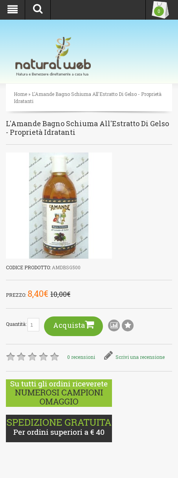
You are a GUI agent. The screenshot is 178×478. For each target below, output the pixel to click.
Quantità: (22, 324)
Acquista (73, 324)
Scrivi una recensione (134, 357)
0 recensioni (81, 357)
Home (20, 94)
